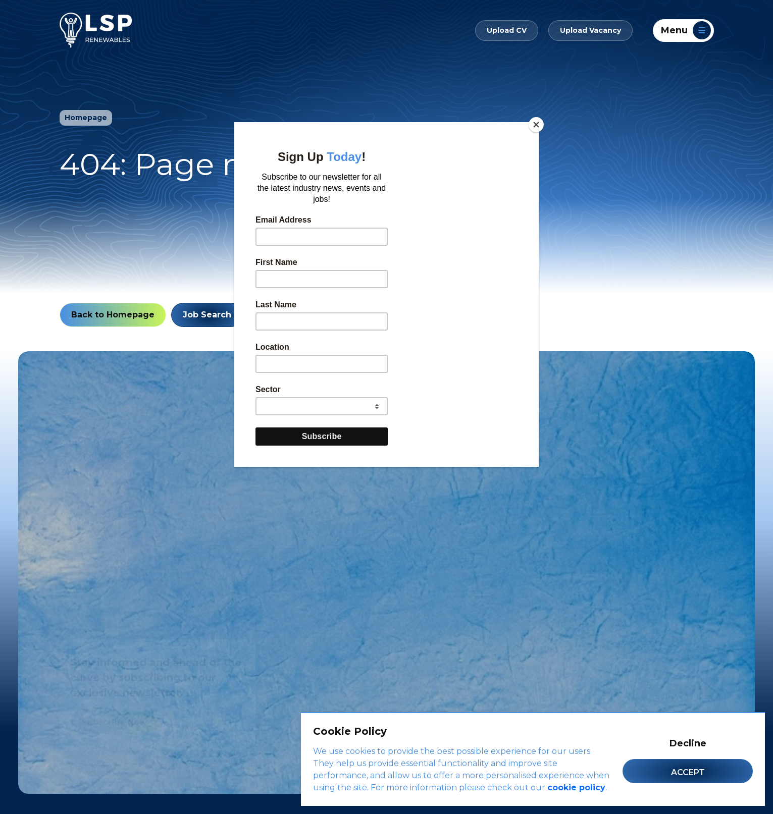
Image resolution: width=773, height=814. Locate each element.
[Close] (536, 124)
